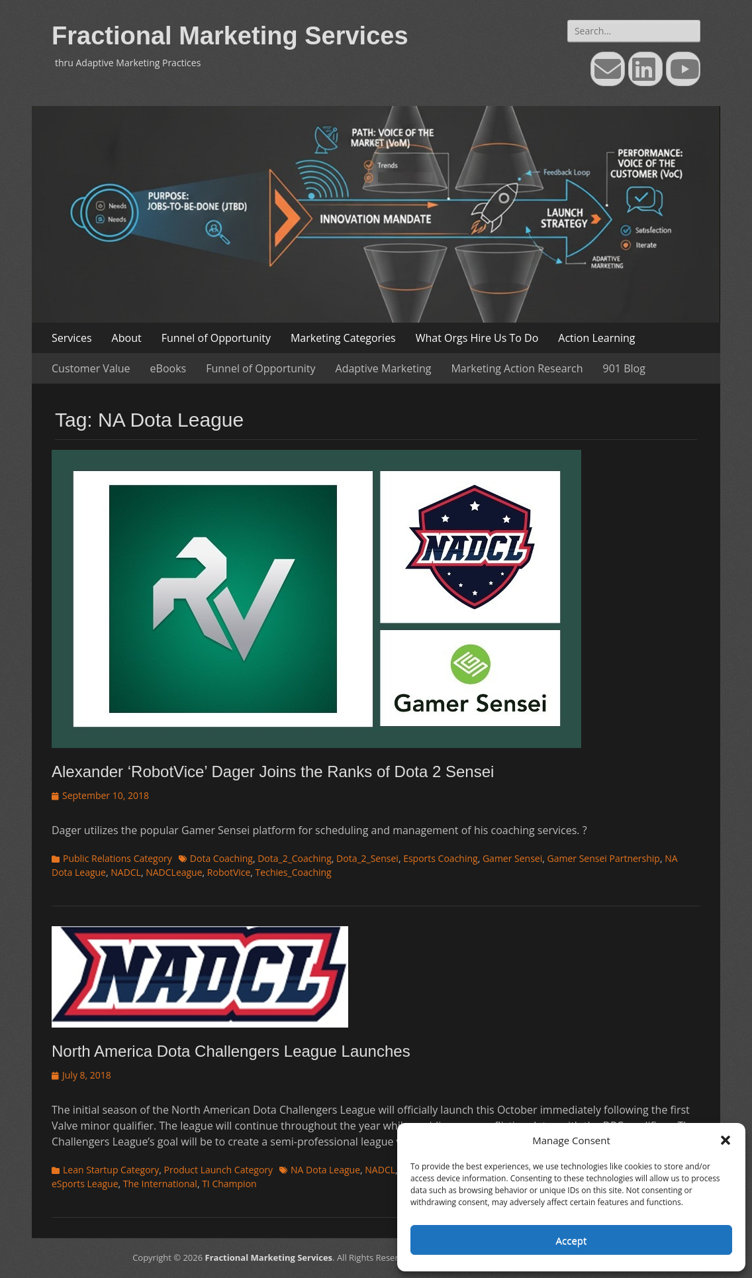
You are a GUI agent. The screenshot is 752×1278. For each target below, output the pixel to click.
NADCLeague (174, 872)
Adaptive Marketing (384, 368)
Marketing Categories (343, 338)
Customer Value (91, 368)
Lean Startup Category (111, 1169)
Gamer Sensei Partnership (603, 858)
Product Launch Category (218, 1169)
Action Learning (596, 338)
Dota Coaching (221, 858)
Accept (571, 1240)
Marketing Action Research (517, 368)
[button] (725, 1140)
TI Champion (229, 1183)
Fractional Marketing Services (230, 36)
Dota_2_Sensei (367, 858)
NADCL (126, 872)
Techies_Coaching (294, 872)
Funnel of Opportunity (216, 338)
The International (160, 1183)
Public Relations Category (117, 858)
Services (72, 338)
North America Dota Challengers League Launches (231, 1051)
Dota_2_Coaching (295, 858)
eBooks (168, 368)
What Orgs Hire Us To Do (477, 338)
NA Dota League (325, 1169)
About (127, 338)
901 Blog (624, 368)
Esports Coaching (440, 858)
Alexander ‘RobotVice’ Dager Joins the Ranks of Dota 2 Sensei (273, 771)
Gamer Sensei (512, 858)
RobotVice (229, 872)
